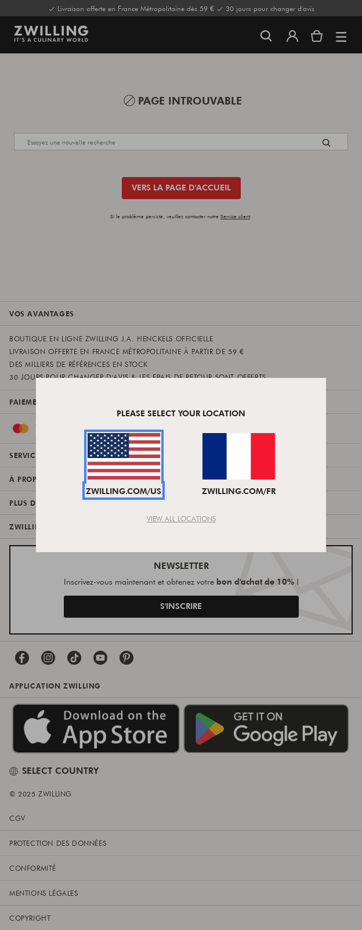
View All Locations (181, 518)
